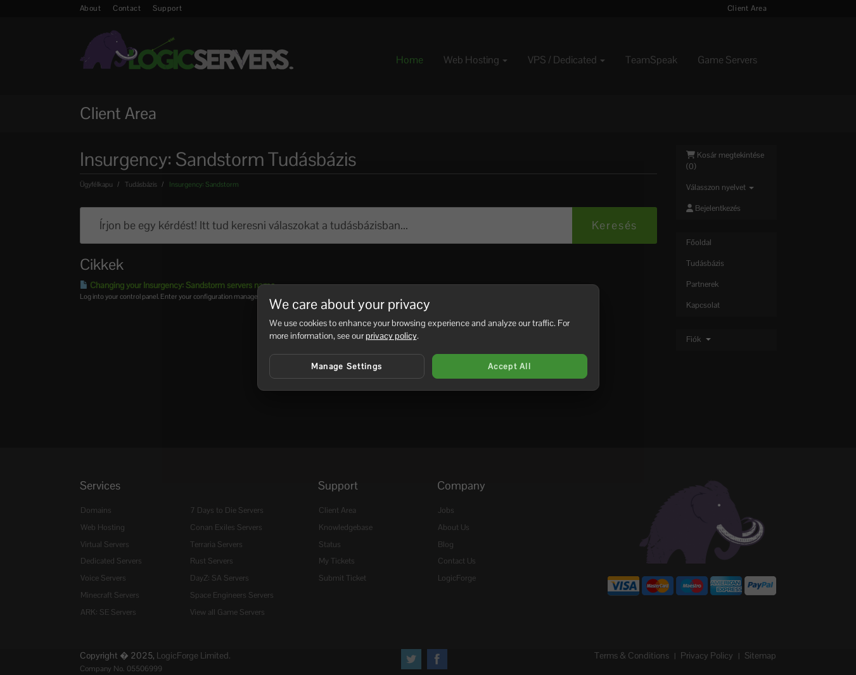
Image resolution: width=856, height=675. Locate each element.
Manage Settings (347, 366)
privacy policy (391, 335)
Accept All (509, 366)
